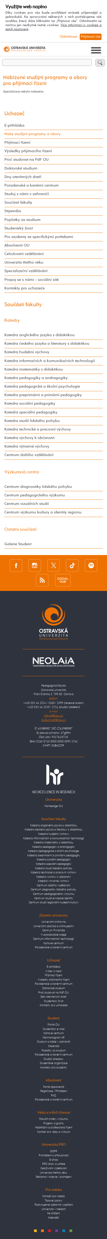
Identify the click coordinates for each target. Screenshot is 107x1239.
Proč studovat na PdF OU (26, 159)
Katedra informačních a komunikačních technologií (49, 361)
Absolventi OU (16, 245)
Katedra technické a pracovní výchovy (37, 429)
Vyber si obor (53, 971)
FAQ (53, 1095)
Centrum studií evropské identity (53, 898)
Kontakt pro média (53, 1196)
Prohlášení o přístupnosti (54, 1155)
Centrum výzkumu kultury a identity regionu (43, 512)
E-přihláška (14, 125)
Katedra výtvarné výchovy (26, 446)
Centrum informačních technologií (53, 938)
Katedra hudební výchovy (26, 352)
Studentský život (18, 228)
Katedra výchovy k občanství (29, 438)
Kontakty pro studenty (53, 1067)
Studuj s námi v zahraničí (26, 194)
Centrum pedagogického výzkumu (34, 495)
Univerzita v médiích (54, 1209)
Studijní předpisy (53, 1059)
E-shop (53, 1159)
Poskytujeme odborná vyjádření (54, 1204)
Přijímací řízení (17, 142)
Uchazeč (14, 114)
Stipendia (12, 211)
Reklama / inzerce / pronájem (53, 1176)
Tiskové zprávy (53, 1200)
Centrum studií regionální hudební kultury (53, 902)
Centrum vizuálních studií (26, 504)
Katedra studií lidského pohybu (32, 421)
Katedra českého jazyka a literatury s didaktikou (46, 343)
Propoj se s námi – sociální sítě (31, 280)
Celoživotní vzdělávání (24, 254)
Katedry (12, 320)
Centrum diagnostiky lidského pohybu (38, 487)
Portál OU (53, 1024)
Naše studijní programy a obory (32, 134)
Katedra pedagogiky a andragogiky (36, 378)
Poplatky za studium (22, 220)
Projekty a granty (53, 1123)
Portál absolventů (53, 1087)
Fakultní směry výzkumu (53, 1119)
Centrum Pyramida (53, 930)
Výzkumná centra (21, 472)
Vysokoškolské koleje (53, 934)
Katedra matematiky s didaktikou (33, 369)
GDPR (53, 1151)
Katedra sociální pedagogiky (29, 403)
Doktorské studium (20, 168)
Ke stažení (53, 1213)
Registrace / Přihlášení (53, 1091)
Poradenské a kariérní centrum (31, 185)
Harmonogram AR (53, 1037)
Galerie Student (17, 544)
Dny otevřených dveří (22, 177)
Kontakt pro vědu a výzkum (53, 1131)
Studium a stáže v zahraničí (53, 1041)
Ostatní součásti (20, 529)
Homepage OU (53, 806)
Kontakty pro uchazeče (24, 288)
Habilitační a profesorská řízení (53, 1127)
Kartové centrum (53, 943)
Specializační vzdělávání (26, 271)
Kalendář (53, 1217)
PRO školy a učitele (53, 1164)
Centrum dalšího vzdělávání (29, 455)
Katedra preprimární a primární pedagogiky (43, 395)
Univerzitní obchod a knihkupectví (54, 926)
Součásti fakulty (18, 202)
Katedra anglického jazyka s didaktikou (39, 335)
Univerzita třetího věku (23, 262)
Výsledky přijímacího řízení (28, 151)
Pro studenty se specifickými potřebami (38, 237)
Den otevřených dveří (53, 996)
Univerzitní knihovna (54, 921)
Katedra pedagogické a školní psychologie (42, 386)
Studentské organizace (54, 1063)
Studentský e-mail (53, 1029)
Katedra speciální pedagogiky (30, 412)
